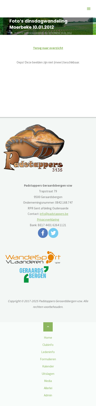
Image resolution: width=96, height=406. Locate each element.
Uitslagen (48, 374)
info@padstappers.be (54, 214)
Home (48, 337)
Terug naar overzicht (48, 48)
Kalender (48, 366)
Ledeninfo (48, 352)
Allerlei (48, 388)
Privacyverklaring (48, 219)
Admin (48, 395)
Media (48, 381)
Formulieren (48, 359)
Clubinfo (48, 345)
